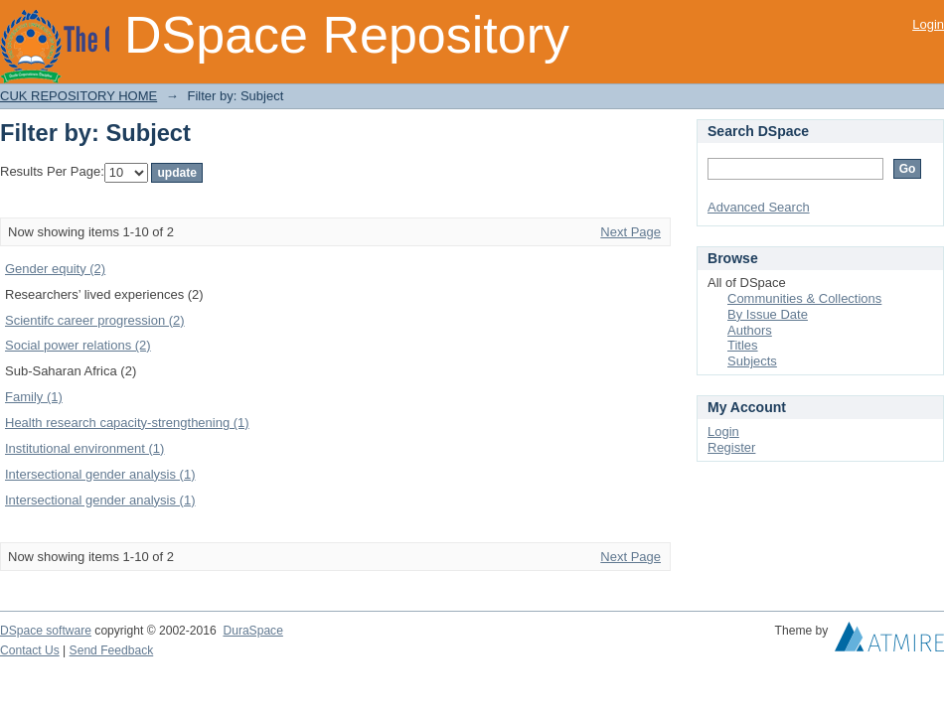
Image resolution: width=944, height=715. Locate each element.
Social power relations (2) (78, 345)
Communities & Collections (804, 298)
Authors (749, 330)
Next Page (630, 231)
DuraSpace (252, 631)
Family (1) (34, 396)
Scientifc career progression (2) (95, 320)
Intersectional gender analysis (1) (100, 474)
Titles (742, 345)
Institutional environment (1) (84, 448)
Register (731, 447)
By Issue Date (767, 314)
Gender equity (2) (55, 268)
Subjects (752, 361)
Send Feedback (112, 650)
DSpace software (45, 631)
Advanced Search (759, 207)
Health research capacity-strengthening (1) (127, 422)
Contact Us (30, 650)
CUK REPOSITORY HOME (78, 95)
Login (928, 24)
